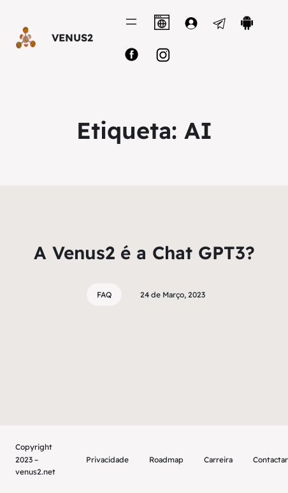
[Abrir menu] (131, 21)
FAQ (104, 294)
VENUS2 (72, 37)
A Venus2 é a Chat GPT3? (144, 252)
